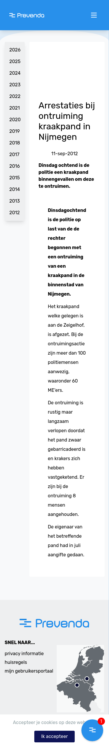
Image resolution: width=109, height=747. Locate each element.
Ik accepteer (54, 736)
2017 (14, 154)
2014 (14, 189)
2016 (14, 166)
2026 (14, 50)
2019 (14, 131)
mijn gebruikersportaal (29, 671)
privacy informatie (24, 653)
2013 (14, 201)
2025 (14, 61)
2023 (14, 84)
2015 (14, 178)
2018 (14, 143)
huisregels (16, 662)
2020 (14, 119)
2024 (14, 73)
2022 (14, 96)
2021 (14, 108)
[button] (92, 730)
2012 (14, 212)
